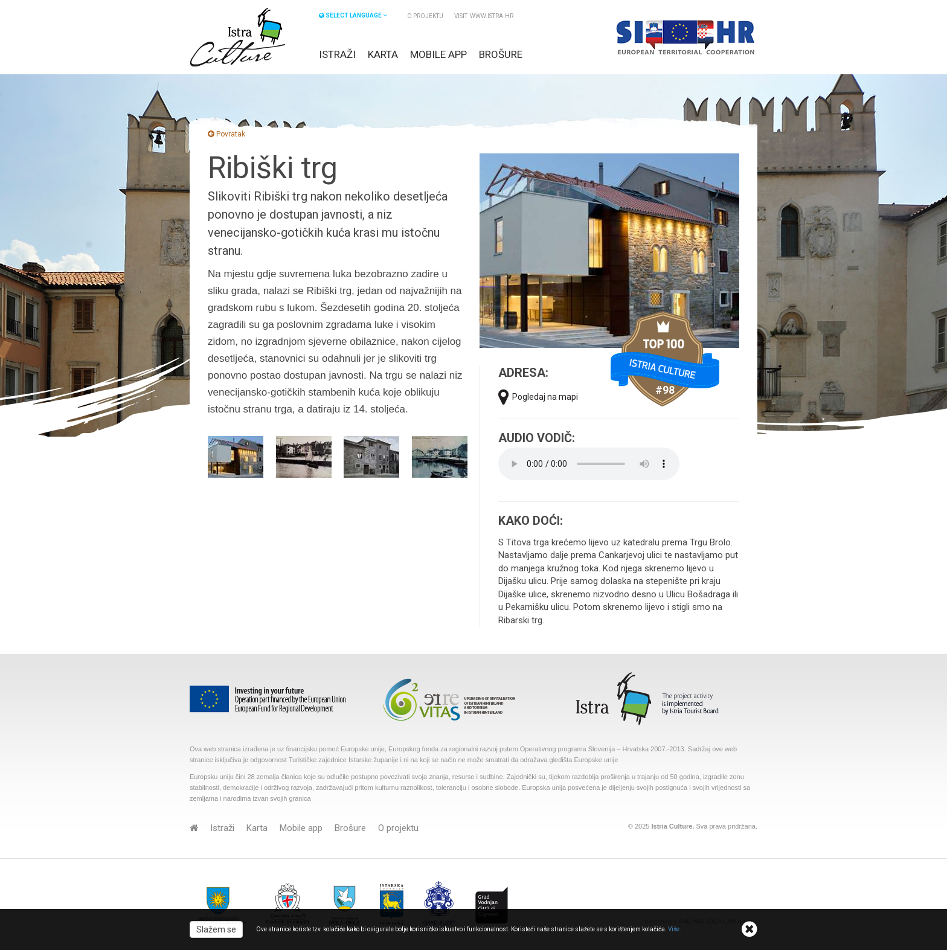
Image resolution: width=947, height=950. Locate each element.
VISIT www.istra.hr (483, 16)
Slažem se (216, 929)
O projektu (425, 16)
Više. (674, 929)
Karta (383, 54)
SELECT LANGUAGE (353, 15)
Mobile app (438, 54)
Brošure (500, 54)
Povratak (226, 134)
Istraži (337, 54)
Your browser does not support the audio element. (588, 464)
